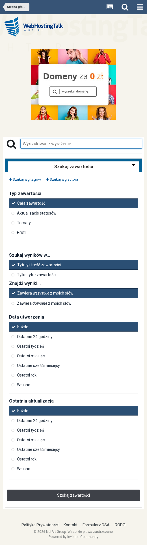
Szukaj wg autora (62, 179)
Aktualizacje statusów (37, 213)
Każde (22, 327)
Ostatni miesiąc (31, 356)
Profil (21, 232)
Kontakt (70, 525)
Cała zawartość (31, 203)
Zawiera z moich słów (45, 293)
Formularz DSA (96, 525)
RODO (120, 525)
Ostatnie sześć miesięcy (38, 365)
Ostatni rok (26, 375)
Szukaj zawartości (73, 495)
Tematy (24, 222)
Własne (23, 384)
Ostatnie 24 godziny (35, 336)
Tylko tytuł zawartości (36, 274)
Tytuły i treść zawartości (39, 265)
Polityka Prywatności (40, 525)
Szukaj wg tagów (25, 179)
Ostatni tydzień (30, 346)
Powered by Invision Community (73, 537)
